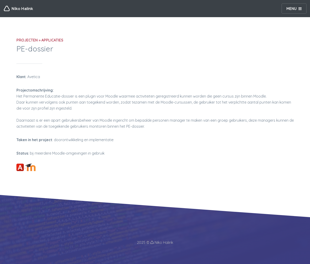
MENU (291, 8)
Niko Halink (18, 8)
